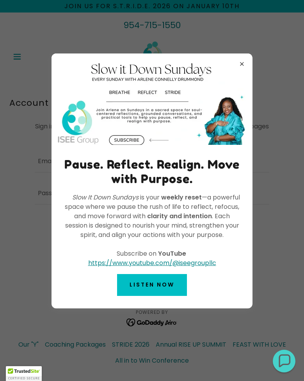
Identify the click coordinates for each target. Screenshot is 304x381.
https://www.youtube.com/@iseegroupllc (152, 262)
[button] (284, 361)
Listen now (152, 284)
